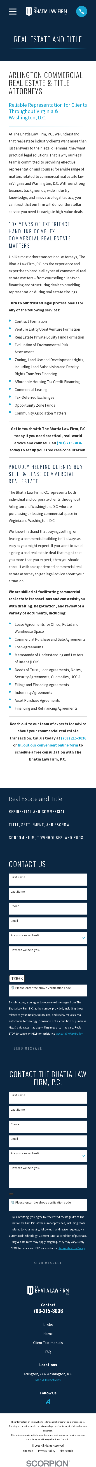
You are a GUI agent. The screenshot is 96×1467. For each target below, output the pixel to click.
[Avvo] (48, 1401)
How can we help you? (25, 950)
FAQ (48, 1352)
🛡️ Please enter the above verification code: (41, 988)
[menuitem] (48, 811)
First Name (18, 877)
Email (14, 921)
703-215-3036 (48, 1311)
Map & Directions (48, 1380)
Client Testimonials (48, 1343)
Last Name (18, 891)
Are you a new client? (25, 935)
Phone (15, 906)
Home (48, 1334)
